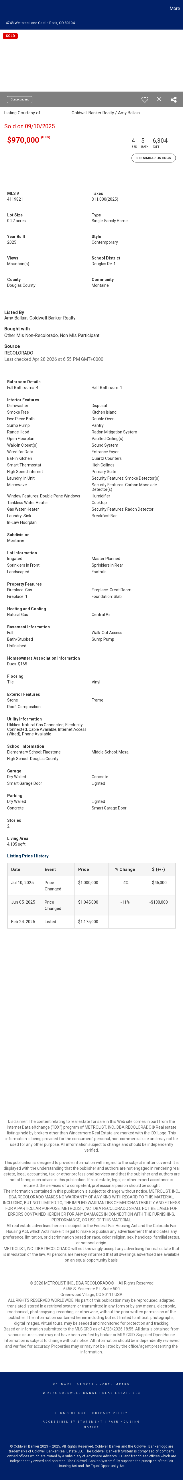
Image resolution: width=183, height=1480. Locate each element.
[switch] (145, 99)
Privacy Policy (110, 1413)
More (175, 8)
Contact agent (20, 99)
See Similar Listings (153, 158)
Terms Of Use (71, 1413)
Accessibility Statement (73, 1421)
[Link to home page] (7, 8)
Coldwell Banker (73, 1384)
